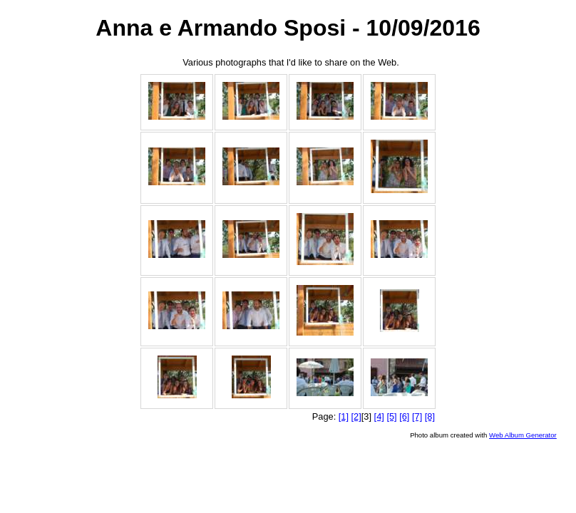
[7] (417, 416)
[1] (344, 416)
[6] (404, 416)
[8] (430, 416)
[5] (391, 416)
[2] (356, 416)
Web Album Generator (523, 435)
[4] (379, 416)
